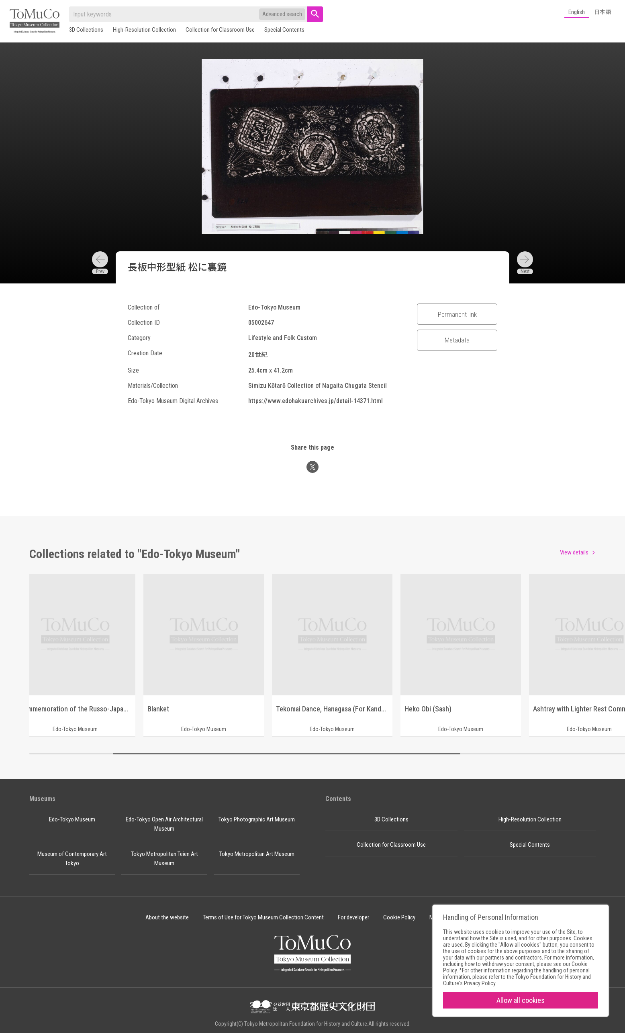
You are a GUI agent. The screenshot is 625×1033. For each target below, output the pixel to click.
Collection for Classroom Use (220, 29)
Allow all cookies (520, 1000)
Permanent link (457, 314)
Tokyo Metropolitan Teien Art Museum (164, 858)
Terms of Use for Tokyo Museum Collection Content (263, 917)
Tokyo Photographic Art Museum (257, 819)
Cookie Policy (399, 917)
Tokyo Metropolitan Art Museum (256, 854)
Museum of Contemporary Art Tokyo (72, 858)
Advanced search (282, 14)
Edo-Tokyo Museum (72, 819)
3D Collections (86, 29)
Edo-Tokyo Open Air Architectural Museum (164, 824)
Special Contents (284, 29)
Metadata (457, 340)
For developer (353, 917)
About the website (167, 917)
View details (574, 552)
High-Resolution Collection (144, 29)
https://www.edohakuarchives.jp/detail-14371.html (315, 401)
